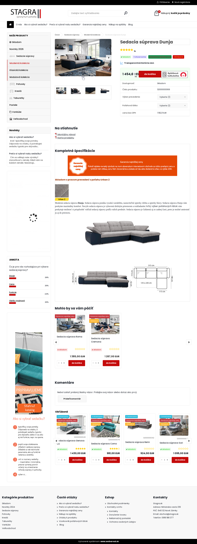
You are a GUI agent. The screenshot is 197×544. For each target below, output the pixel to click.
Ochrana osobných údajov (122, 522)
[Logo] (26, 13)
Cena (11, 284)
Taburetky (16, 98)
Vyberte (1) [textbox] (165, 97)
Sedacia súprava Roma (69, 336)
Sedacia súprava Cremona (100, 340)
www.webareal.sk (109, 541)
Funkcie (12, 292)
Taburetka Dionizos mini (36, 206)
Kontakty (113, 511)
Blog (130, 24)
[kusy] (61, 363)
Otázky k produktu (68, 517)
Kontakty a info (114, 507)
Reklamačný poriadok (120, 518)
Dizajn (12, 276)
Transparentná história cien (137, 62)
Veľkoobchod (18, 118)
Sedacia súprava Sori (171, 442)
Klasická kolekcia (19, 70)
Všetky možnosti (17, 300)
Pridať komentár (72, 398)
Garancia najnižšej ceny (95, 24)
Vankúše (15, 112)
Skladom (15, 42)
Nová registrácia (182, 2)
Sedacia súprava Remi (137, 442)
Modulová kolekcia (20, 77)
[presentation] (57, 57)
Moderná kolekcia (19, 63)
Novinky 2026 (16, 49)
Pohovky (17, 84)
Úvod (57, 34)
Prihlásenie (165, 2)
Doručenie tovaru (117, 514)
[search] (125, 13)
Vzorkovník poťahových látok (73, 521)
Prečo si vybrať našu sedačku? (65, 24)
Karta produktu (64, 137)
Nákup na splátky (117, 24)
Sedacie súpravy (21, 56)
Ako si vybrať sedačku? (35, 24)
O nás (19, 24)
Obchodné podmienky (118, 503)
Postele (13, 105)
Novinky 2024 (8, 507)
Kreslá (15, 91)
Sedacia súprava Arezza (37, 184)
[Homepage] (10, 25)
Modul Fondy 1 (32, 231)
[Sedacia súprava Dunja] (83, 57)
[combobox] (172, 97)
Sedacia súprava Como (104, 443)
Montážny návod (65, 134)
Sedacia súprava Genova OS (70, 442)
